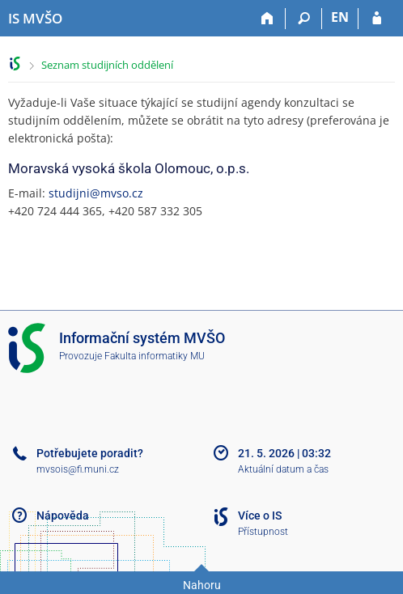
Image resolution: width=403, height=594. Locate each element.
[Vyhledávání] (304, 18)
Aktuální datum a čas (283, 469)
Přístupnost (263, 531)
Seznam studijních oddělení (107, 64)
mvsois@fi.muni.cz (77, 469)
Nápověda (62, 515)
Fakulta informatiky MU (154, 356)
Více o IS (260, 515)
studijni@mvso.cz (96, 193)
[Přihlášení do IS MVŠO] (376, 18)
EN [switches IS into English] (340, 17)
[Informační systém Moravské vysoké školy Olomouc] (35, 18)
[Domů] (267, 18)
